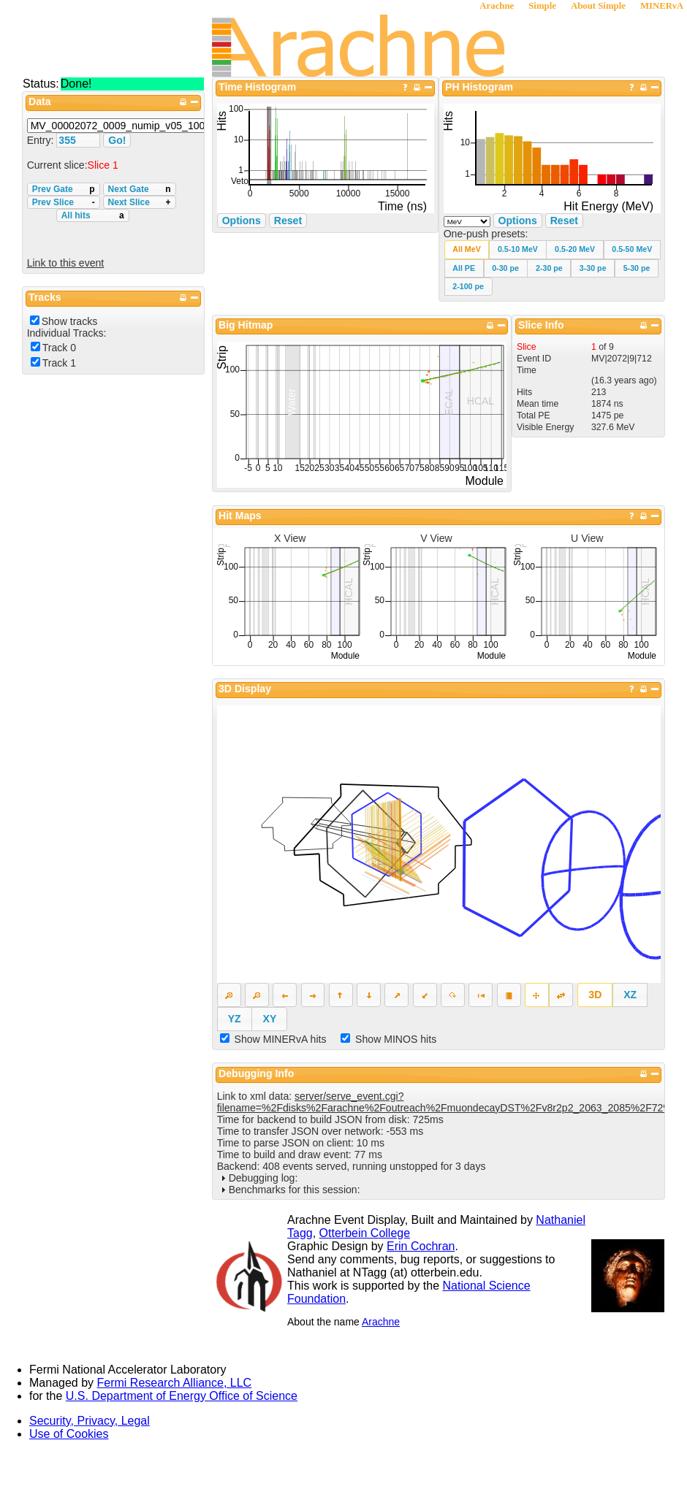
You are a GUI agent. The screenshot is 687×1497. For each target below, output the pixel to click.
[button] (467, 249)
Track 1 (59, 363)
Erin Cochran (421, 1246)
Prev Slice (63, 202)
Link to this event (66, 263)
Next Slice (139, 202)
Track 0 (59, 347)
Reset (564, 220)
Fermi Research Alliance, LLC (174, 1383)
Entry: (42, 140)
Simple (542, 6)
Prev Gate (63, 189)
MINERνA (661, 6)
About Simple (598, 6)
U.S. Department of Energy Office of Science (181, 1396)
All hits (92, 215)
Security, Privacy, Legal (89, 1420)
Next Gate (139, 189)
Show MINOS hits (395, 1039)
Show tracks (70, 321)
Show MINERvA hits (281, 1039)
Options (517, 220)
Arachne (496, 6)
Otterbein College (365, 1233)
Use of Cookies (69, 1434)
